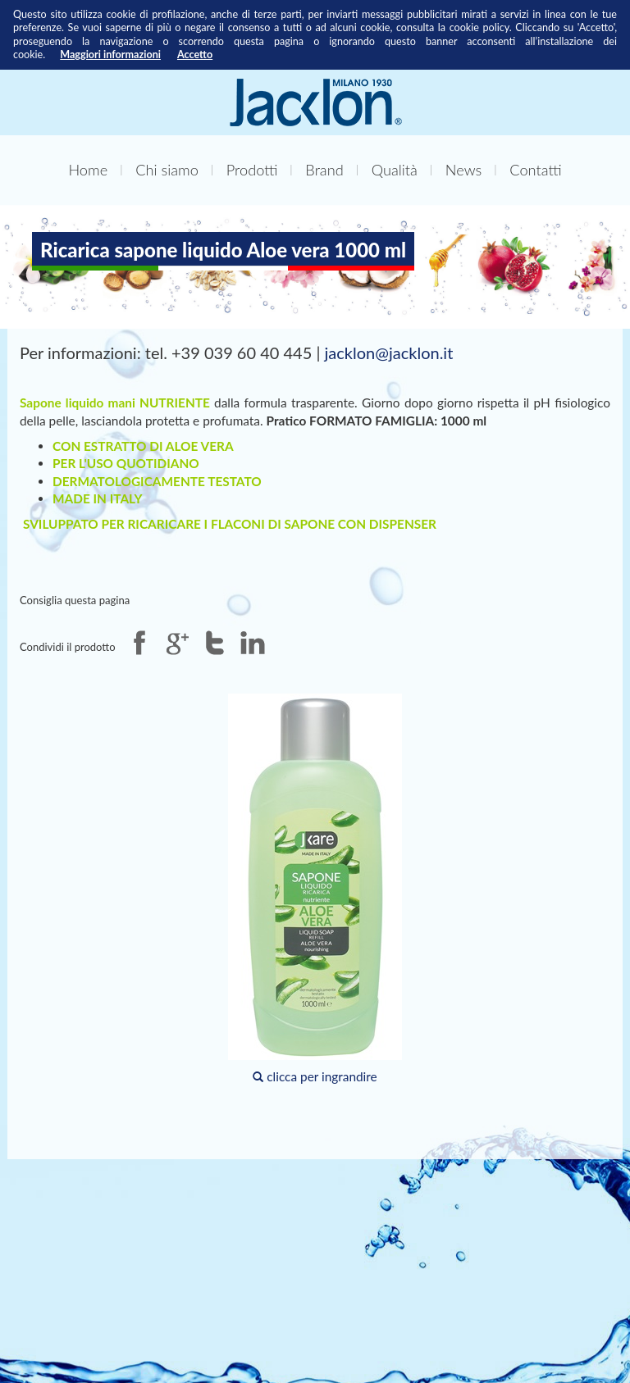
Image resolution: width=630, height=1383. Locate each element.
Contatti (535, 170)
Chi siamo (167, 170)
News (463, 170)
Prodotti (252, 170)
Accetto (194, 54)
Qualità (395, 170)
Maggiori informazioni (110, 54)
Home (87, 170)
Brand (324, 170)
